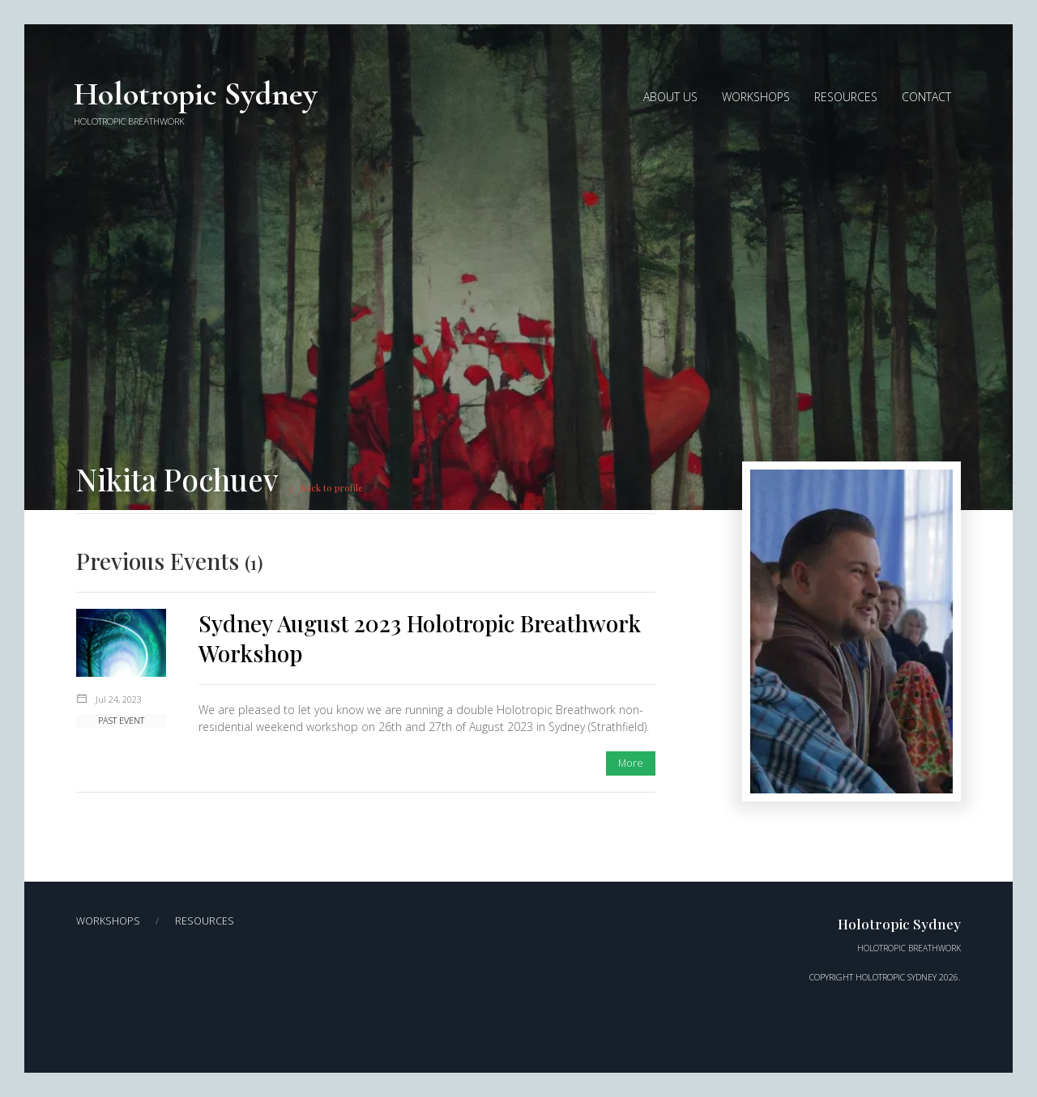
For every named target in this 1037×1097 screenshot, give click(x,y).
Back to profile (323, 488)
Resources (204, 921)
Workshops (108, 921)
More (630, 763)
